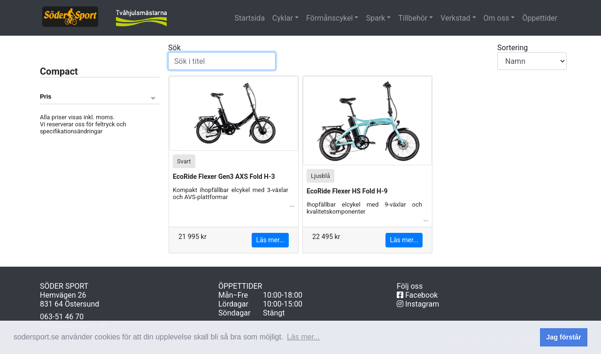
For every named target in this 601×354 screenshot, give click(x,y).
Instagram (418, 304)
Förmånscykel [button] (329, 18)
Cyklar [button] (282, 18)
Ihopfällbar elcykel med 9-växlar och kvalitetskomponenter (364, 212)
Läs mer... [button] (303, 337)
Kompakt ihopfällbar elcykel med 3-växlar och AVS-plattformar (230, 197)
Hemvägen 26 (63, 295)
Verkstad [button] (455, 18)
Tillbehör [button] (412, 18)
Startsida (251, 18)
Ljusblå (320, 175)
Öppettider (539, 18)
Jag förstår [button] (563, 337)
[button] (100, 96)
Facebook (417, 295)
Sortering (532, 56)
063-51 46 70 (62, 316)
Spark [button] (375, 18)
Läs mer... (270, 240)
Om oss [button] (496, 18)
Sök (222, 56)
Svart (184, 161)
